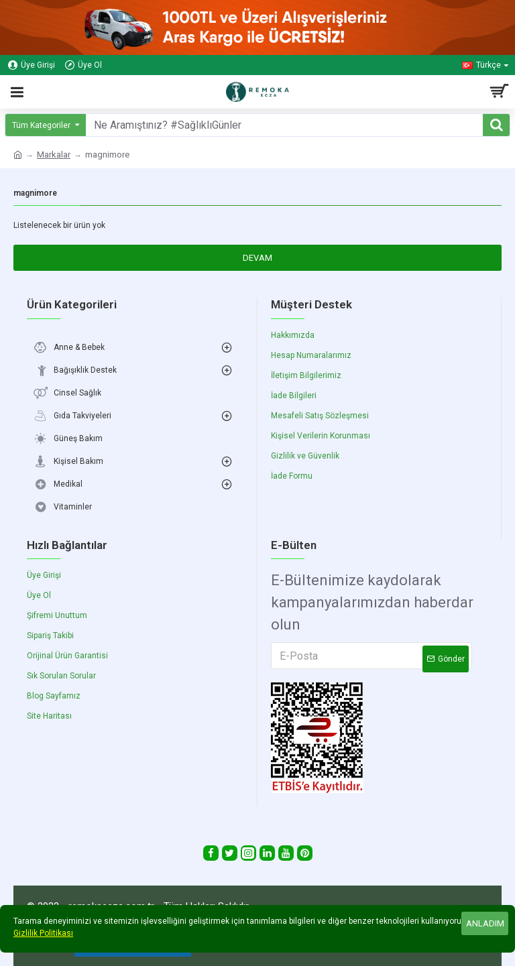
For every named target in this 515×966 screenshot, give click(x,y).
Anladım (485, 923)
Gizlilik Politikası (43, 933)
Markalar (53, 154)
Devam (257, 258)
